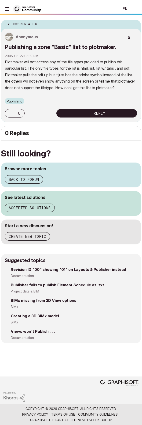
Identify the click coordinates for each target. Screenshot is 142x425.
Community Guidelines (98, 414)
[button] (9, 113)
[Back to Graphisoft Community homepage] (28, 9)
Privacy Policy (35, 414)
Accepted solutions (30, 207)
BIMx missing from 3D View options (43, 300)
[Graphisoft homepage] (119, 383)
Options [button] (134, 22)
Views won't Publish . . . (33, 331)
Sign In (134, 9)
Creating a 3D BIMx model (35, 316)
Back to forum (24, 179)
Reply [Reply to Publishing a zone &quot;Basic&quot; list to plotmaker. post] (99, 113)
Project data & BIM (25, 291)
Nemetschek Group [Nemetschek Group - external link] (95, 420)
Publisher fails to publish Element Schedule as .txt (57, 285)
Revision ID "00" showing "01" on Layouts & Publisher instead (68, 269)
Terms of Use (63, 414)
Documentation (22, 276)
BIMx (14, 307)
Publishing (14, 101)
